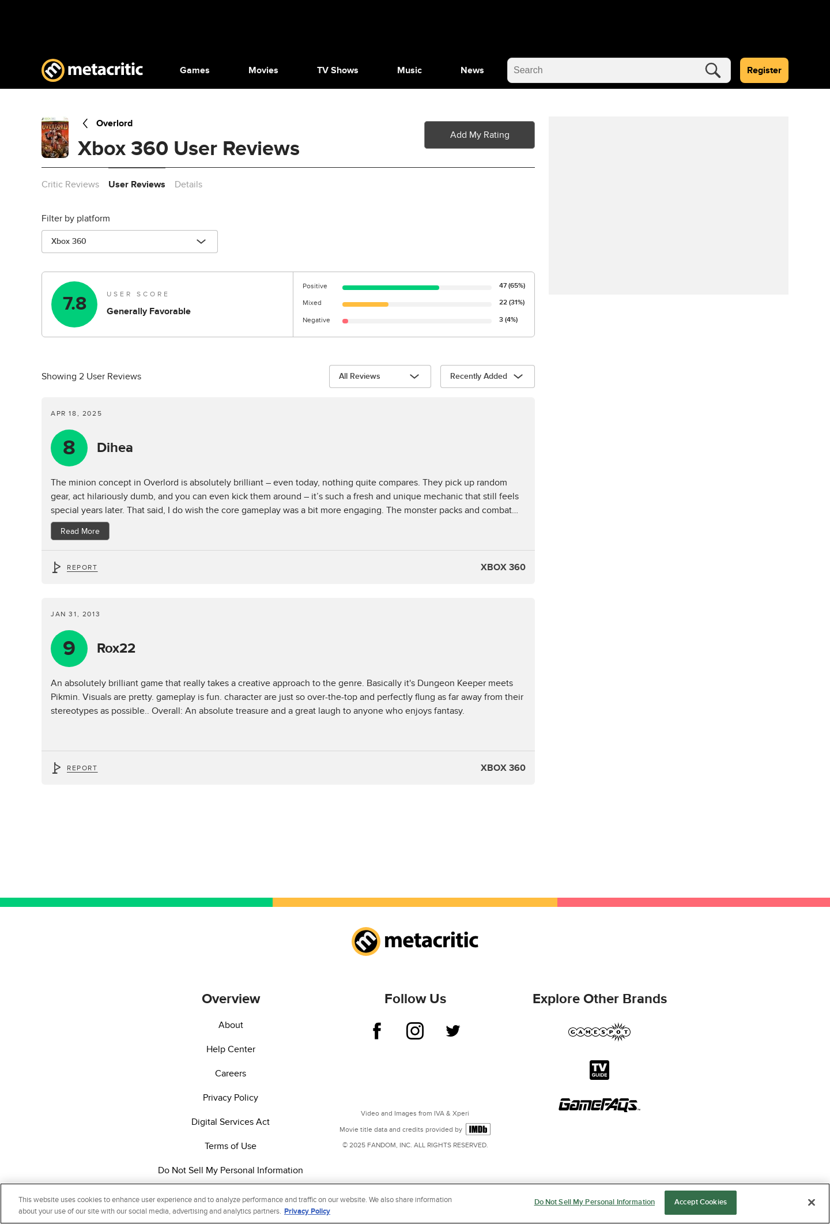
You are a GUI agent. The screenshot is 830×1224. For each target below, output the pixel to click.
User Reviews (136, 184)
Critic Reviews (70, 184)
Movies (263, 70)
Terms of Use (230, 1146)
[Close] (811, 1202)
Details (188, 184)
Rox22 (116, 649)
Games (195, 70)
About (230, 1025)
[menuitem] (195, 70)
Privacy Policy (230, 1098)
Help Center (230, 1049)
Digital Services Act (230, 1122)
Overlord (105, 123)
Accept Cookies (700, 1202)
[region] (415, 1203)
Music (409, 70)
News (472, 70)
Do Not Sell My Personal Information (230, 1170)
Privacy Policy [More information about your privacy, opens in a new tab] (307, 1211)
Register (764, 70)
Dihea (115, 448)
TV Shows (338, 70)
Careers (230, 1073)
